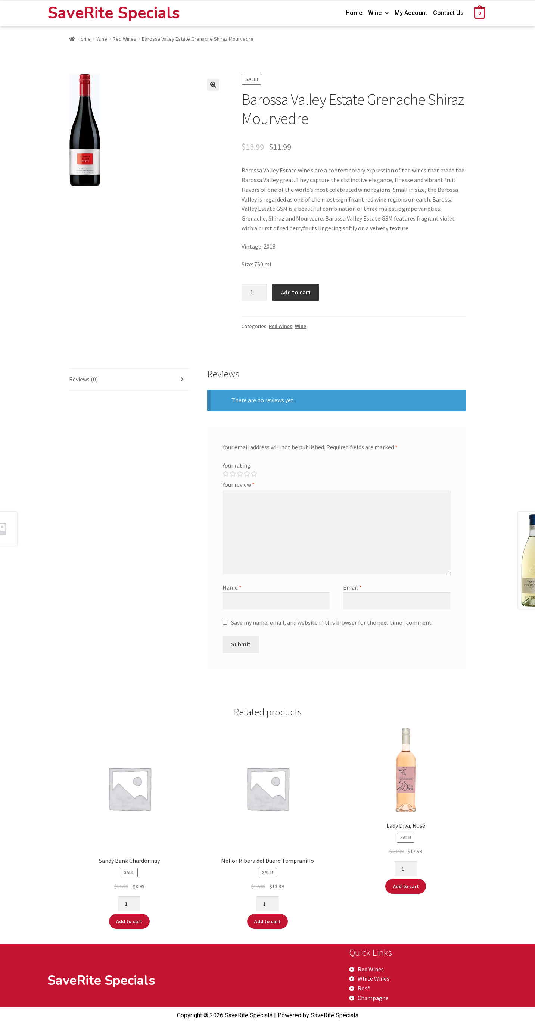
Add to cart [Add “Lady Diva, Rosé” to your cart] (406, 886)
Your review (239, 484)
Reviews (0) (83, 379)
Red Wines (124, 38)
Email (352, 587)
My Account (411, 12)
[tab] (129, 380)
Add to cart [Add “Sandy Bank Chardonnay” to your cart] (129, 921)
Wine (378, 12)
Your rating (237, 465)
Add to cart (296, 292)
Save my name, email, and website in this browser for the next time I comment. (332, 622)
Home (354, 12)
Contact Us (448, 12)
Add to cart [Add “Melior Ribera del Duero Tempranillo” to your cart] (267, 921)
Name (232, 587)
